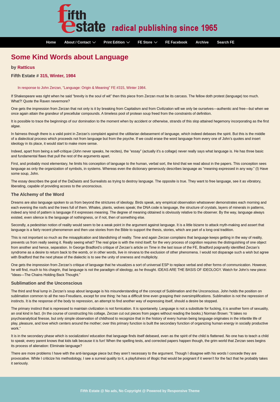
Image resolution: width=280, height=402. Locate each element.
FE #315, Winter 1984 (128, 88)
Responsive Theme (184, 391)
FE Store (148, 42)
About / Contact (80, 42)
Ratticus (26, 67)
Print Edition (117, 42)
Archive (202, 42)
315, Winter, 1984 (58, 75)
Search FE (225, 42)
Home (51, 42)
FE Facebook (176, 42)
